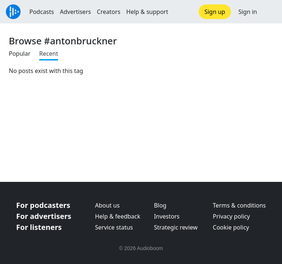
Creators (108, 12)
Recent (48, 54)
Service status (114, 227)
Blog (160, 205)
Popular (19, 54)
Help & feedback (117, 216)
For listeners (39, 227)
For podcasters (43, 205)
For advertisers (43, 216)
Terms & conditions (239, 205)
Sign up (215, 12)
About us (107, 205)
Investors (167, 216)
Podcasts (41, 12)
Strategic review (176, 227)
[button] (269, 11)
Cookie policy (231, 227)
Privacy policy (231, 216)
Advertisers (75, 12)
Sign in (247, 12)
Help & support (147, 12)
